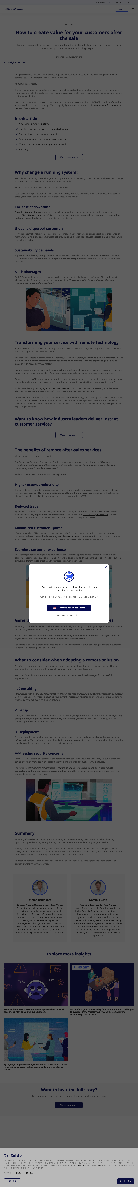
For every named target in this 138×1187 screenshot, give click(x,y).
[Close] (106, 566)
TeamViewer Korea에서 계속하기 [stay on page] (69, 615)
